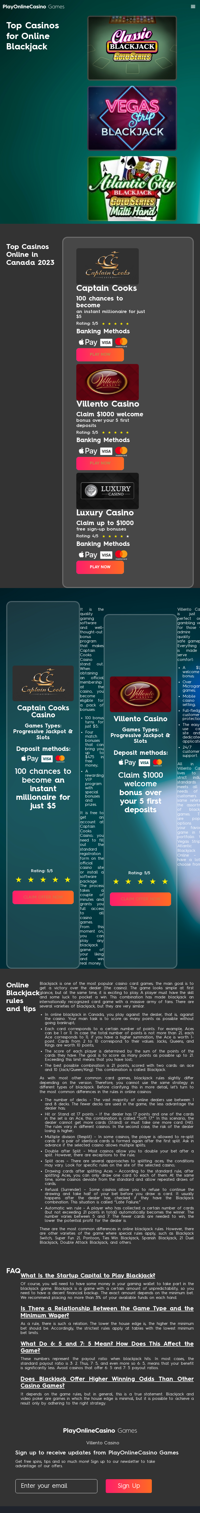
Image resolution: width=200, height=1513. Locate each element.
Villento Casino (102, 1440)
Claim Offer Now (43, 895)
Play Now (100, 354)
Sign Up (129, 1483)
